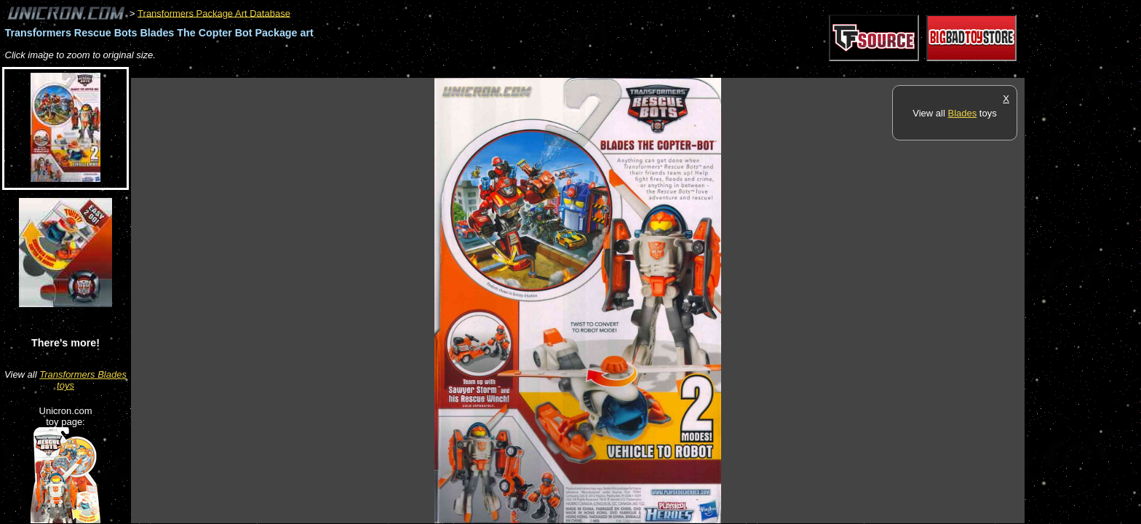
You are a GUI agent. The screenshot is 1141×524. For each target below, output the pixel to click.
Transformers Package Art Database (214, 12)
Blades (962, 113)
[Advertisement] (396, 70)
